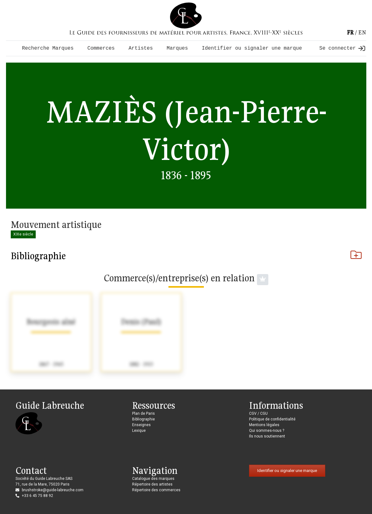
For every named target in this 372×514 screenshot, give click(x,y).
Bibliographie (186, 256)
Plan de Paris (143, 413)
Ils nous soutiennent (267, 436)
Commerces (101, 48)
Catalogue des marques (153, 478)
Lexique (139, 430)
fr (350, 32)
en (362, 32)
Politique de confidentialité (272, 419)
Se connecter (342, 48)
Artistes (141, 48)
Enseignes (141, 425)
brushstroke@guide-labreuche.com (52, 490)
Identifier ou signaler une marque (252, 48)
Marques (177, 48)
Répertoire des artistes (152, 484)
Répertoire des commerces (156, 490)
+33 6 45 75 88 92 (37, 495)
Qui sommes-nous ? (266, 430)
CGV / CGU (258, 413)
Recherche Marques (48, 48)
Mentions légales (264, 425)
